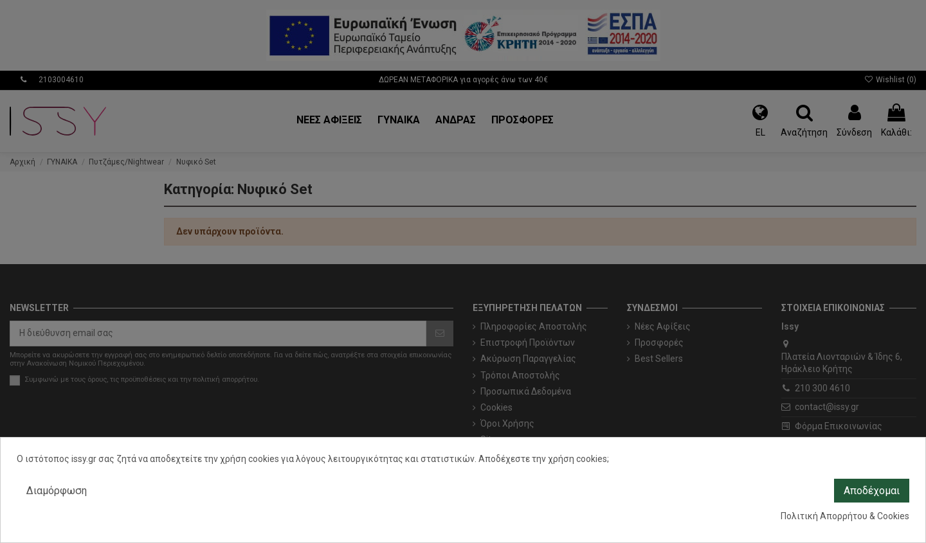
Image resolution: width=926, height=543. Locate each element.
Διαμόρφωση (56, 491)
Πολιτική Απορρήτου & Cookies (845, 516)
